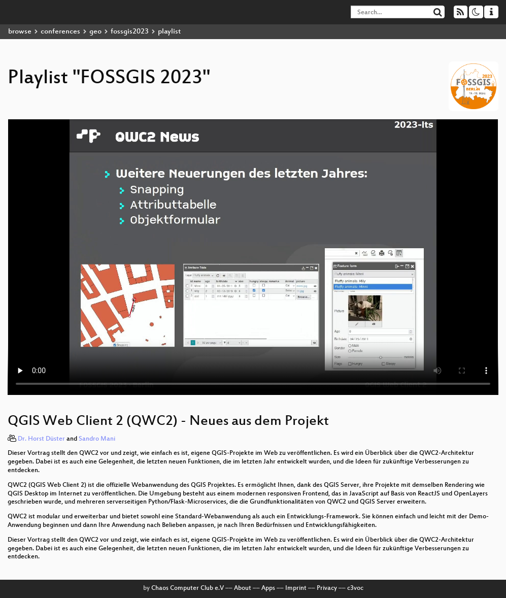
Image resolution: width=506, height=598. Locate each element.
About (242, 588)
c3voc (355, 588)
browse (19, 31)
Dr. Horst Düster (41, 439)
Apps (268, 588)
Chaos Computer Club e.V (187, 588)
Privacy (327, 588)
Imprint (296, 588)
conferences (60, 31)
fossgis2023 (130, 31)
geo (95, 31)
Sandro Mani (97, 439)
